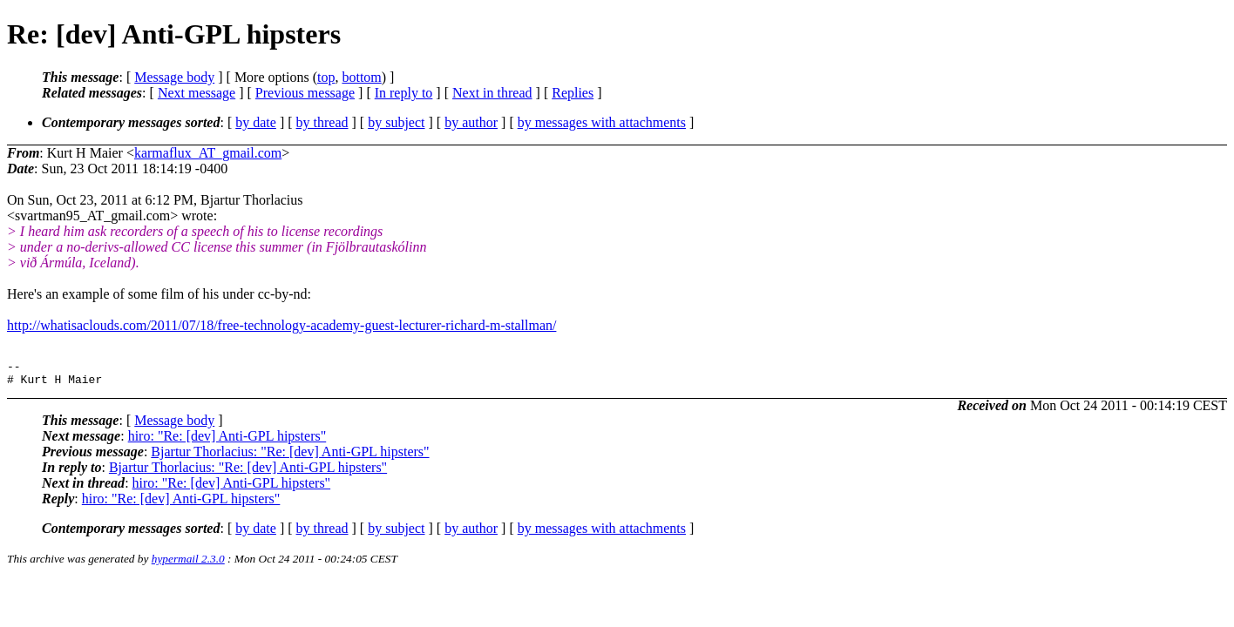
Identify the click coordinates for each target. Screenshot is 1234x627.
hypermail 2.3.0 (188, 563)
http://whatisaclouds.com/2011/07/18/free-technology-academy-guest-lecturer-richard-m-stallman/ (281, 325)
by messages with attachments (602, 122)
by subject (396, 122)
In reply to (404, 92)
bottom (361, 77)
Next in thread (492, 92)
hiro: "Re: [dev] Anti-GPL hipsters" (227, 441)
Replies (572, 92)
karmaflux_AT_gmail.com (207, 152)
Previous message (305, 92)
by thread (322, 122)
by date (255, 122)
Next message (196, 92)
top (326, 77)
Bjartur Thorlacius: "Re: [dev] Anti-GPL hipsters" (290, 456)
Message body (174, 77)
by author (471, 122)
